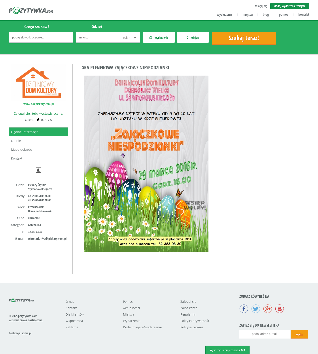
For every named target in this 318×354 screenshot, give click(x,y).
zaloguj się (261, 6)
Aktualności (131, 308)
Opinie (16, 141)
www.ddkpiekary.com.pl (38, 104)
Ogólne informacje (24, 132)
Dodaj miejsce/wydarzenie (142, 327)
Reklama (72, 327)
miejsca (247, 14)
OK (243, 350)
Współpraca (74, 321)
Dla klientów (75, 314)
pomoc (283, 14)
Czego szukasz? (36, 26)
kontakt (303, 14)
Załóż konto (188, 308)
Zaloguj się (188, 301)
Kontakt (16, 158)
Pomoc (128, 301)
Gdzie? (96, 26)
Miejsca (128, 314)
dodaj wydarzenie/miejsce (289, 6)
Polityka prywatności (195, 321)
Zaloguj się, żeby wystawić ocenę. (38, 113)
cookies (235, 350)
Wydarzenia (131, 321)
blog (266, 14)
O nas (70, 301)
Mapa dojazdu (21, 149)
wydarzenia (224, 14)
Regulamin (188, 314)
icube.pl (26, 333)
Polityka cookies (191, 327)
